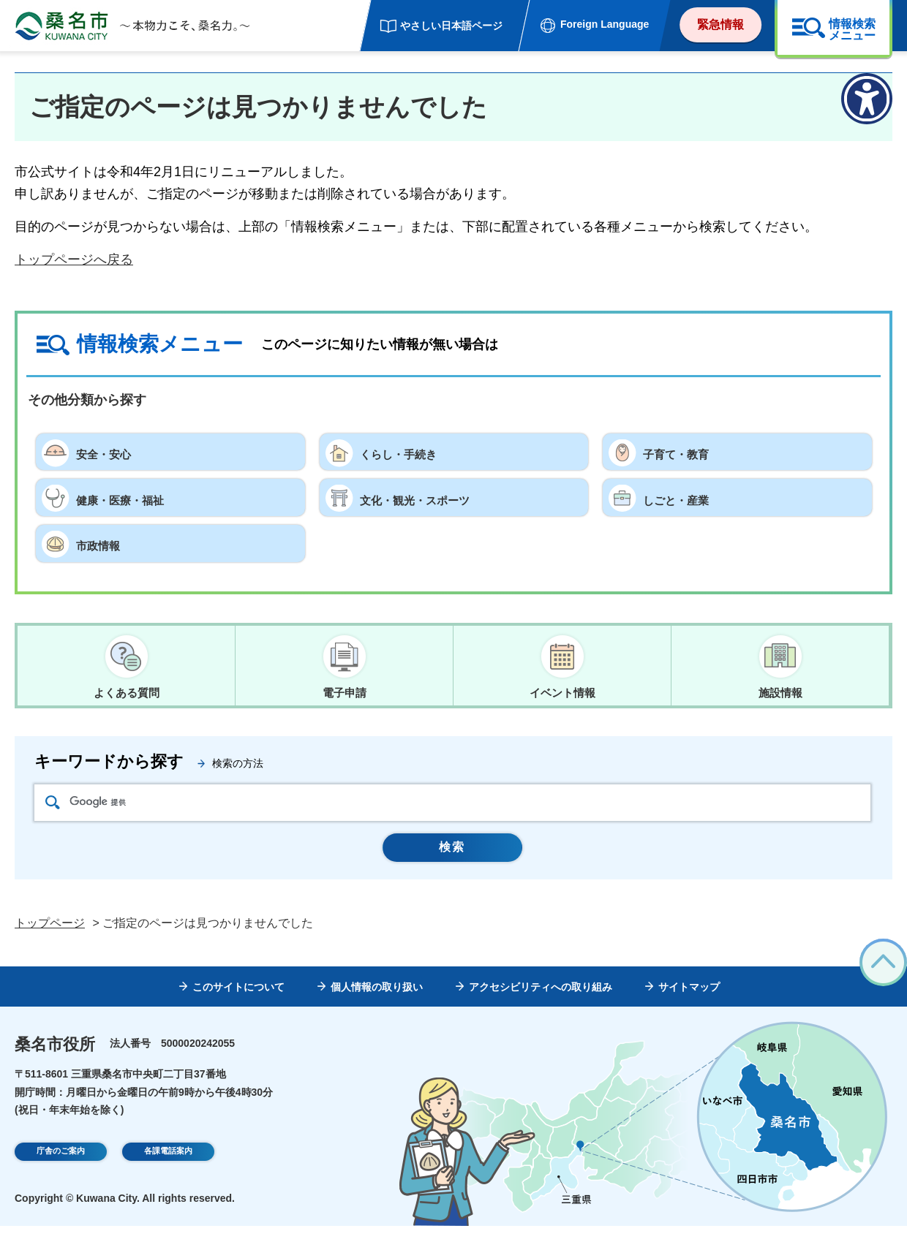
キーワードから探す (109, 768)
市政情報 (102, 543)
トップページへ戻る (74, 259)
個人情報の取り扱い (377, 1003)
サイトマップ (689, 1003)
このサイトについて (238, 1003)
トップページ (50, 939)
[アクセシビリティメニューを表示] (866, 98)
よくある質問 (126, 693)
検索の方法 (237, 770)
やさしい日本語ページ (451, 25)
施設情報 (780, 693)
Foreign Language (604, 24)
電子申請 (344, 693)
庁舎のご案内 (60, 1169)
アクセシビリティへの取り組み (540, 1003)
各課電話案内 (168, 1169)
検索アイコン (52, 808)
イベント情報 (562, 693)
